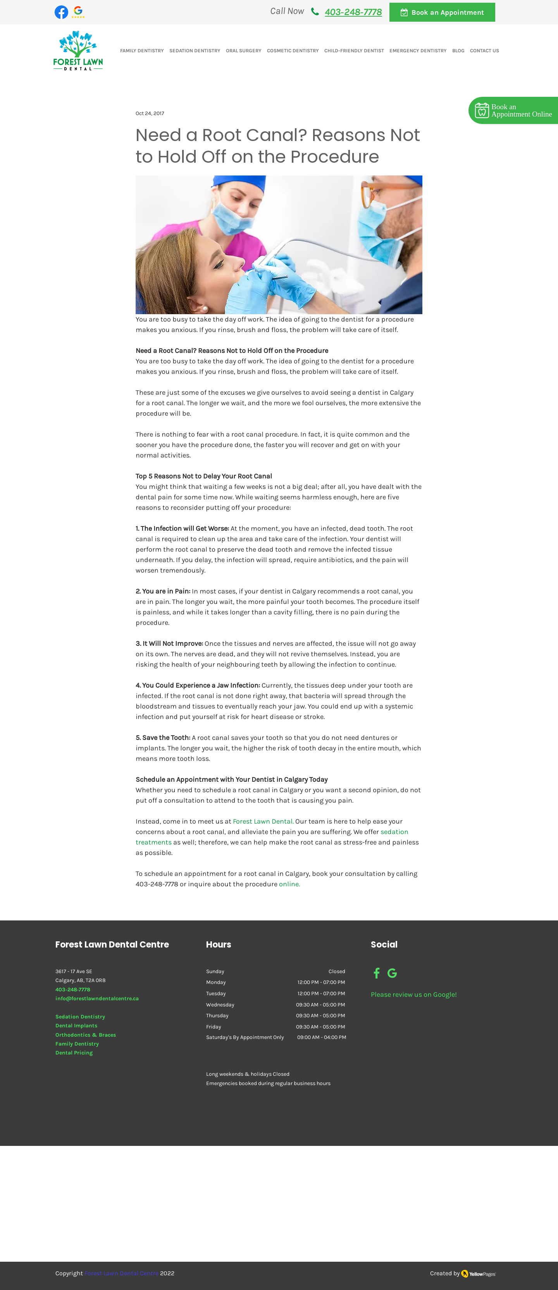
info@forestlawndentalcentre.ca (97, 998)
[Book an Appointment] (442, 12)
